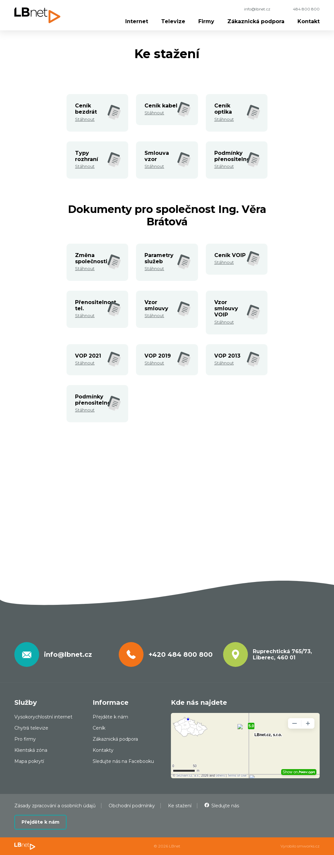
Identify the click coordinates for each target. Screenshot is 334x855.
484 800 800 (306, 9)
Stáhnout (85, 119)
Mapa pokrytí (29, 761)
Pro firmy (25, 739)
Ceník (99, 728)
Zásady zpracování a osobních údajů (55, 806)
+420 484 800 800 (180, 654)
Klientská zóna (30, 750)
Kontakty (103, 750)
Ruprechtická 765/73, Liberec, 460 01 (282, 654)
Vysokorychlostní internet (43, 717)
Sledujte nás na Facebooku (123, 761)
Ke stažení (179, 806)
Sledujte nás (225, 806)
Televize (173, 21)
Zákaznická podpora (255, 21)
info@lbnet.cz (257, 9)
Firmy (206, 21)
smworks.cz (308, 846)
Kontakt (308, 21)
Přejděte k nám (110, 717)
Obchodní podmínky (132, 806)
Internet (136, 21)
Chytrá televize (31, 728)
